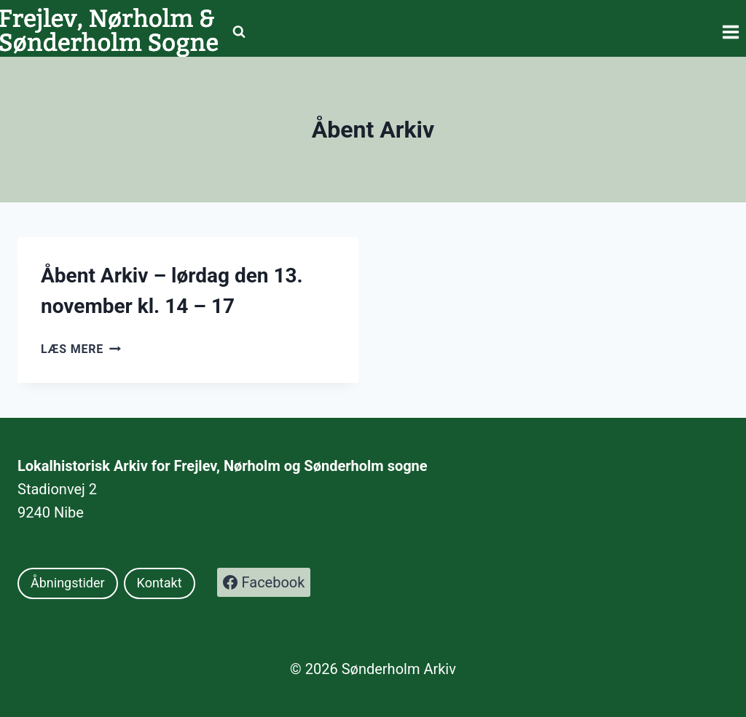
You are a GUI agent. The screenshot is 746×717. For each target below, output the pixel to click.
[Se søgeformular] (239, 32)
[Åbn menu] (730, 31)
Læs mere (81, 349)
